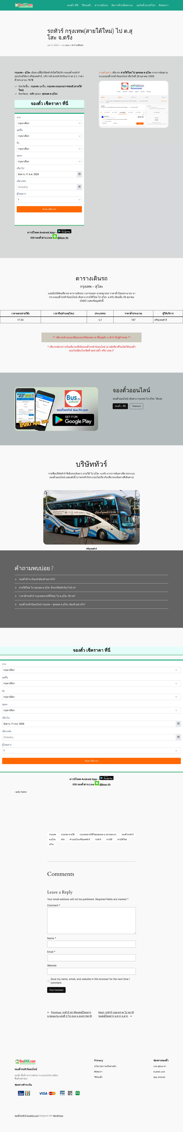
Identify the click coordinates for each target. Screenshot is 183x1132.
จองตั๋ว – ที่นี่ (120, 406)
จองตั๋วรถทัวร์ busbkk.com (27, 1115)
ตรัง (62, 839)
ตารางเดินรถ (77, 45)
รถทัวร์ (98, 839)
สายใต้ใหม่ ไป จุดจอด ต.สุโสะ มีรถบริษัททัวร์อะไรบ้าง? (47, 587)
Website (51, 965)
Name (51, 938)
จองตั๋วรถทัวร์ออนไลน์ (26, 1069)
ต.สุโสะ (52, 839)
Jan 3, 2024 (52, 45)
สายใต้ (109, 839)
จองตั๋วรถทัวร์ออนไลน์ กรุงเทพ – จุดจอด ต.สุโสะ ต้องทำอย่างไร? (52, 604)
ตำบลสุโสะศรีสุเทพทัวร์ (80, 839)
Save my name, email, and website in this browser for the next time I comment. (90, 981)
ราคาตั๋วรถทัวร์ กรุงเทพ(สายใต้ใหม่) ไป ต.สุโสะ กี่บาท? (47, 596)
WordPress (58, 1115)
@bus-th (60, 237)
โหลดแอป (136, 406)
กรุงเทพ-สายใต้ (67, 834)
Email (51, 951)
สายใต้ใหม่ (122, 839)
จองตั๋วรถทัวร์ (128, 834)
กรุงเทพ (52, 834)
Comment (53, 905)
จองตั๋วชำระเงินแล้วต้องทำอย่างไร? (37, 579)
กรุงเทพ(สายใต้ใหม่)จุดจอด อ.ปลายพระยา (98, 834)
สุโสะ (51, 844)
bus (67, 45)
